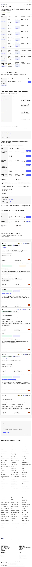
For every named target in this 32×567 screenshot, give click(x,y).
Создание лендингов (25, 453)
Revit (23, 466)
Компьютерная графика (5, 508)
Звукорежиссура (14, 514)
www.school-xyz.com (9, 199)
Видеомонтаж (3, 453)
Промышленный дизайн (26, 493)
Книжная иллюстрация (15, 502)
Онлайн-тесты (21, 545)
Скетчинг (23, 460)
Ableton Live (24, 476)
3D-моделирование (25, 451)
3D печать (23, 508)
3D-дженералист (5, 268)
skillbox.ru (8, 133)
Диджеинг (2, 497)
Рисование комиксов (15, 512)
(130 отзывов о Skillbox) (5, 137)
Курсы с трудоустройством (5, 547)
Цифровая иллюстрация (5, 502)
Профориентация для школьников (25, 547)
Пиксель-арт (24, 510)
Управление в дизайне (15, 523)
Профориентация (22, 546)
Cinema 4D (24, 458)
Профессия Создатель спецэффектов (9, 379)
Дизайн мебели (3, 518)
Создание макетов (25, 525)
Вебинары (20, 549)
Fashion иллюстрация (15, 499)
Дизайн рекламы (25, 506)
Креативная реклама (15, 510)
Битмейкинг (3, 514)
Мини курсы (3, 550)
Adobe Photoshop (4, 451)
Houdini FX (3, 313)
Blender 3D (13, 456)
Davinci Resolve (14, 481)
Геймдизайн (13, 462)
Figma (12, 451)
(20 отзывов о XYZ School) (5, 202)
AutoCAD (2, 468)
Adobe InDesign (14, 470)
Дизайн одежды (14, 516)
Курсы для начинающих (5, 548)
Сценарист (13, 497)
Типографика (3, 470)
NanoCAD (23, 527)
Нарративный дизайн (15, 506)
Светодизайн (13, 525)
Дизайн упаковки (14, 464)
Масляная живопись (4, 506)
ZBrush (23, 468)
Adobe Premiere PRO (15, 460)
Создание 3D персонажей (5, 466)
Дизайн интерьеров (14, 458)
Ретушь (2, 481)
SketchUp (2, 472)
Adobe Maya (13, 468)
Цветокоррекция (25, 512)
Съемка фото (24, 474)
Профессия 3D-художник (6, 358)
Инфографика (24, 472)
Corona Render (24, 523)
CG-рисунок (24, 497)
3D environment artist (4, 510)
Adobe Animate (3, 474)
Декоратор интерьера (5, 520)
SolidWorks (24, 502)
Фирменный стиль (25, 518)
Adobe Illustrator (25, 456)
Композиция (3, 479)
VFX (12, 508)
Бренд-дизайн (3, 464)
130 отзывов (10, 22)
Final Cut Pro (24, 514)
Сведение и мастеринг (5, 516)
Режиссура (3, 499)
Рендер (12, 520)
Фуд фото (2, 525)
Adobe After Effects (4, 460)
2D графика (24, 479)
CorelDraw (13, 479)
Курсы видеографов (25, 481)
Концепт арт (13, 518)
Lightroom (23, 483)
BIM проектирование (4, 483)
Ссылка (2, 100)
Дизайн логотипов (14, 504)
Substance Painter (4, 504)
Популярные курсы (4, 545)
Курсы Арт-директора (15, 476)
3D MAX (2, 456)
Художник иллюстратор (15, 474)
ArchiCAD (12, 466)
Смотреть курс (4, 85)
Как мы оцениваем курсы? (5, 12)
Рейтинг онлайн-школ (23, 558)
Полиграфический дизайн (26, 464)
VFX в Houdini (4, 247)
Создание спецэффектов (15, 495)
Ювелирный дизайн (25, 516)
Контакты (20, 557)
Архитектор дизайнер (4, 493)
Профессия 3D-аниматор (6, 293)
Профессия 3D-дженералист (7, 338)
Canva (23, 495)
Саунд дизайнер (4, 527)
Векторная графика (14, 472)
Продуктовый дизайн (26, 462)
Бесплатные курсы (4, 549)
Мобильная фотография (5, 523)
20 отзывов (10, 28)
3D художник (13, 493)
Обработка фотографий (26, 504)
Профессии (21, 548)
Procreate (23, 470)
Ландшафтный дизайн (5, 458)
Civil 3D (2, 495)
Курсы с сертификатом (5, 546)
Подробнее (3, 21)
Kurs (2, 1)
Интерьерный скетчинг (5, 512)
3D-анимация (3, 462)
